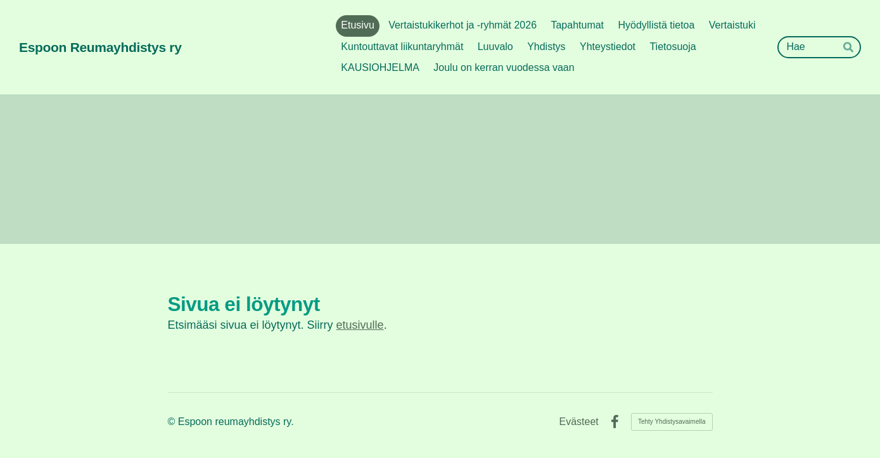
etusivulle (360, 325)
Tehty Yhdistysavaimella (672, 421)
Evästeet (579, 422)
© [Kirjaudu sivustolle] (173, 421)
